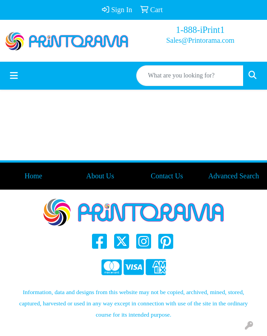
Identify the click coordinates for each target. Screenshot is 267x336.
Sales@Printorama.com (200, 40)
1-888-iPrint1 (200, 30)
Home (33, 176)
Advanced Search (233, 176)
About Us (100, 176)
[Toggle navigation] (14, 75)
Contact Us (167, 176)
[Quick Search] (190, 75)
